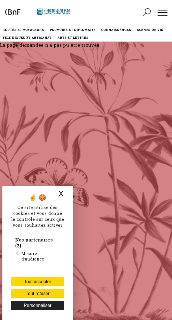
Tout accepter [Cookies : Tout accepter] (37, 281)
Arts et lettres (73, 37)
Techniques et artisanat (27, 37)
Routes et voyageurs (23, 29)
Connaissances (116, 29)
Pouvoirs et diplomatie (72, 29)
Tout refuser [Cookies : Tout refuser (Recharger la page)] (38, 293)
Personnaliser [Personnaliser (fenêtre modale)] (37, 305)
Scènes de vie (150, 29)
